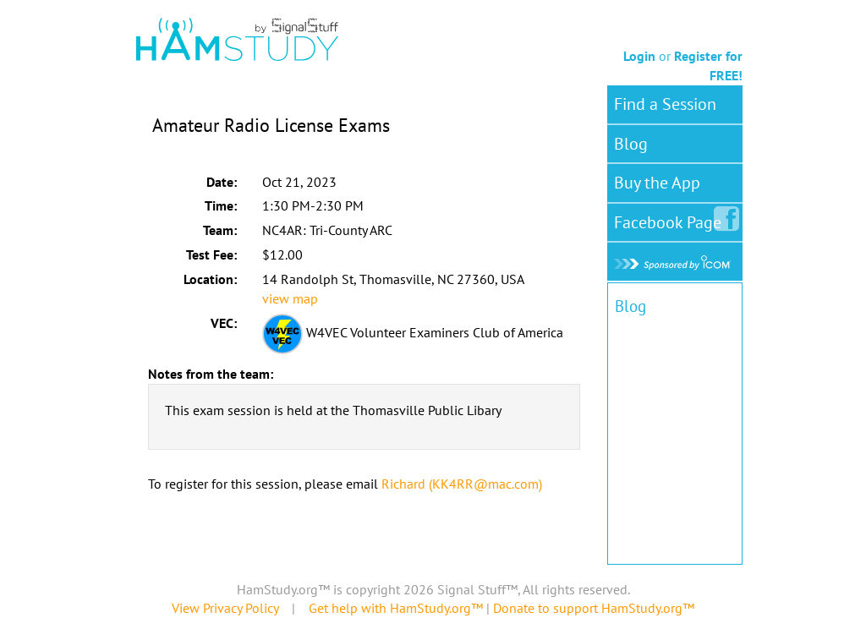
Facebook (671, 219)
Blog (631, 144)
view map (290, 298)
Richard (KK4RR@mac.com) (461, 483)
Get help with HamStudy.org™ (396, 607)
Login (639, 55)
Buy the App (657, 183)
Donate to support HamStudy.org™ (593, 607)
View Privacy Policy (225, 607)
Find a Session (665, 104)
